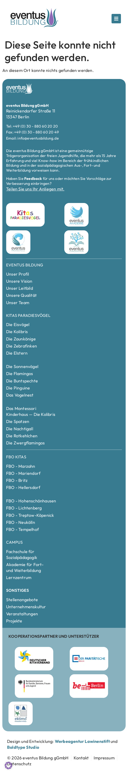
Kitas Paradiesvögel (28, 315)
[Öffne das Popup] (116, 18)
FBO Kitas (16, 456)
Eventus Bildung (24, 264)
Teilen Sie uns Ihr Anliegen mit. (35, 189)
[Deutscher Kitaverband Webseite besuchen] (34, 659)
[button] (8, 765)
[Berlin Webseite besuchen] (88, 686)
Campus (14, 542)
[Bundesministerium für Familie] (34, 686)
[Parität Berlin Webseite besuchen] (89, 659)
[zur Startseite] (38, 758)
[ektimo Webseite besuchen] (20, 713)
